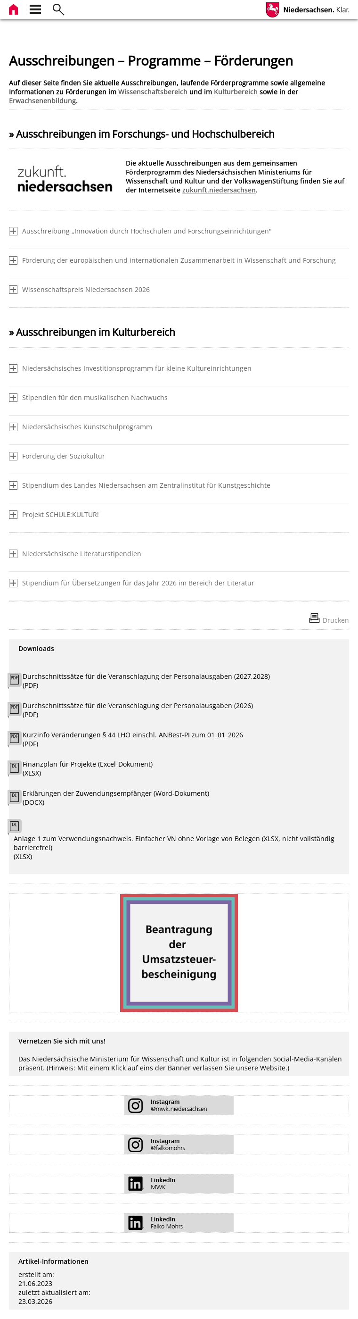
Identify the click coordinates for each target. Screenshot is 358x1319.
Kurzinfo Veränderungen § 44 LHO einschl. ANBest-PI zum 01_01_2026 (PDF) (133, 739)
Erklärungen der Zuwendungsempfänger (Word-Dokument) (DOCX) (116, 798)
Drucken (336, 620)
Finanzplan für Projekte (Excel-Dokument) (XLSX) (88, 768)
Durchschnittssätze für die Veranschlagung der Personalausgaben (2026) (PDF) (138, 710)
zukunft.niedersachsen (219, 189)
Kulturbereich (236, 91)
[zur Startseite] (14, 8)
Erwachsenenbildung (42, 100)
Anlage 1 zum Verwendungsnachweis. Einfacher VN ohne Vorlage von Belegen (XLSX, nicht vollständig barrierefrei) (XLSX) (174, 847)
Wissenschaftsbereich (152, 91)
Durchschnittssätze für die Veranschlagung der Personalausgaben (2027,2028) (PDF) (146, 681)
